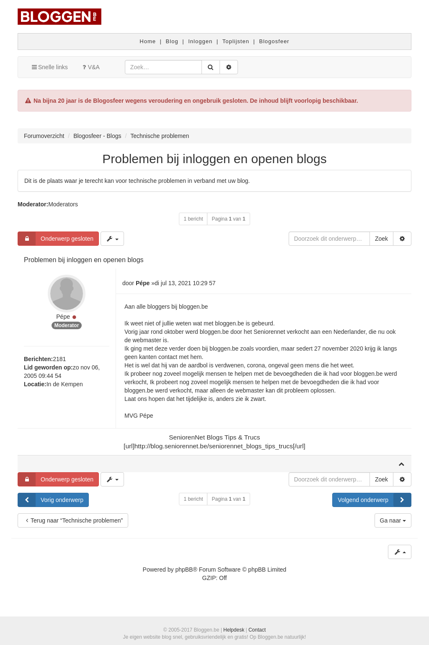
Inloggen (200, 41)
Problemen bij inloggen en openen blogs (214, 159)
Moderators (63, 204)
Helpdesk (233, 630)
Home (148, 41)
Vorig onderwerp (50, 500)
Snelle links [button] (49, 67)
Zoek (381, 238)
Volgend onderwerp (374, 500)
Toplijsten (235, 41)
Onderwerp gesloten (55, 238)
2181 (59, 359)
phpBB (184, 569)
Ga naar (393, 520)
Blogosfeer (274, 41)
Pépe (63, 316)
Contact (257, 630)
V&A (90, 67)
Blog (172, 41)
